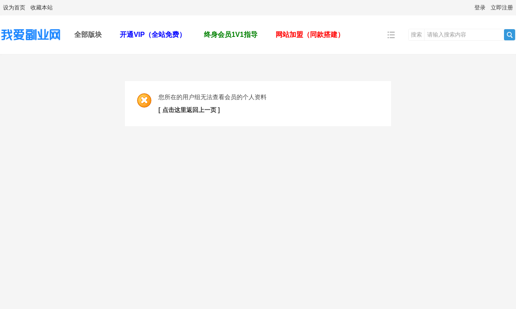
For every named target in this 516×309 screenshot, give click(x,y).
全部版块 (88, 34)
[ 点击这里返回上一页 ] (189, 109)
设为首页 (14, 7)
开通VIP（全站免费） (153, 34)
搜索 (416, 34)
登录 (480, 7)
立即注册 (502, 7)
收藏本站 (41, 7)
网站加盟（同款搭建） (310, 34)
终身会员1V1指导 (230, 34)
